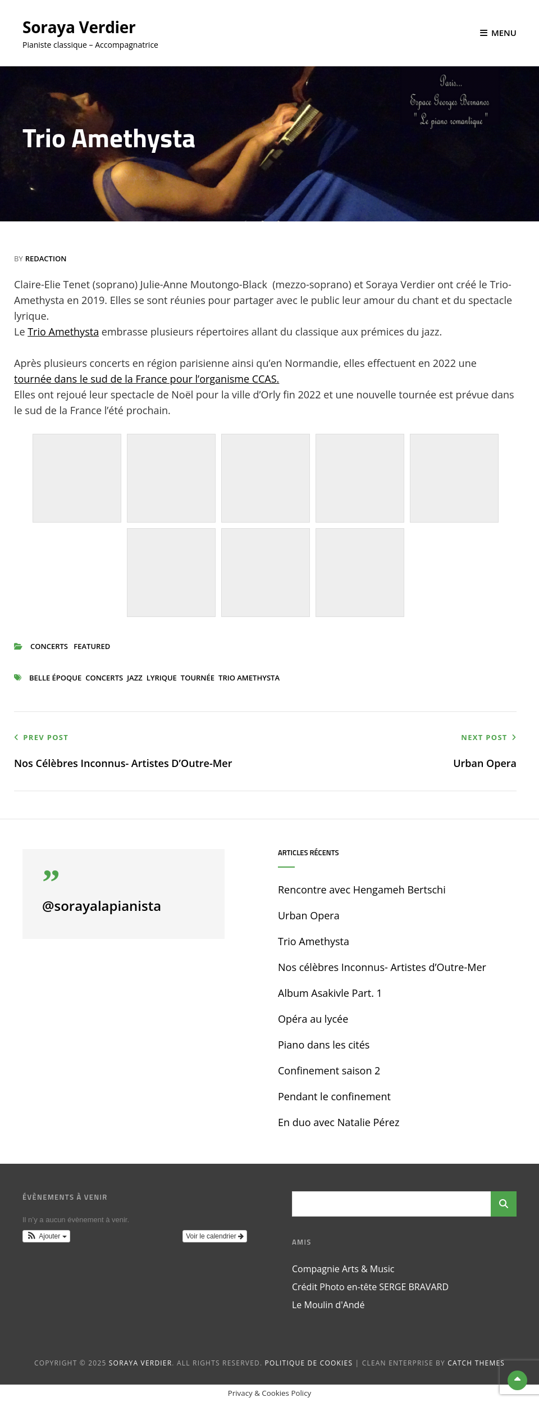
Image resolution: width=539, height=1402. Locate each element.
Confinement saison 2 (329, 1070)
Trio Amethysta (63, 331)
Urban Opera (309, 915)
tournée (197, 678)
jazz (134, 678)
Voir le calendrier (215, 1236)
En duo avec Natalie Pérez (338, 1122)
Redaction (46, 258)
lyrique (162, 678)
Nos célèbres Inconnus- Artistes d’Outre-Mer (382, 967)
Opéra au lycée (313, 1019)
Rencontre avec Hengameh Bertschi (362, 889)
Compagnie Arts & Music (343, 1269)
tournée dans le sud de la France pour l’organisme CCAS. (146, 378)
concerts (49, 646)
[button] (46, 1236)
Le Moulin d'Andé (328, 1305)
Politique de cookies (309, 1363)
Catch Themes (476, 1363)
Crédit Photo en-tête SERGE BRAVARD (370, 1287)
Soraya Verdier (79, 27)
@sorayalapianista (101, 905)
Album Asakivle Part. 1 (330, 993)
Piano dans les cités (323, 1044)
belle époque (55, 678)
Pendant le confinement (334, 1096)
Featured (92, 646)
